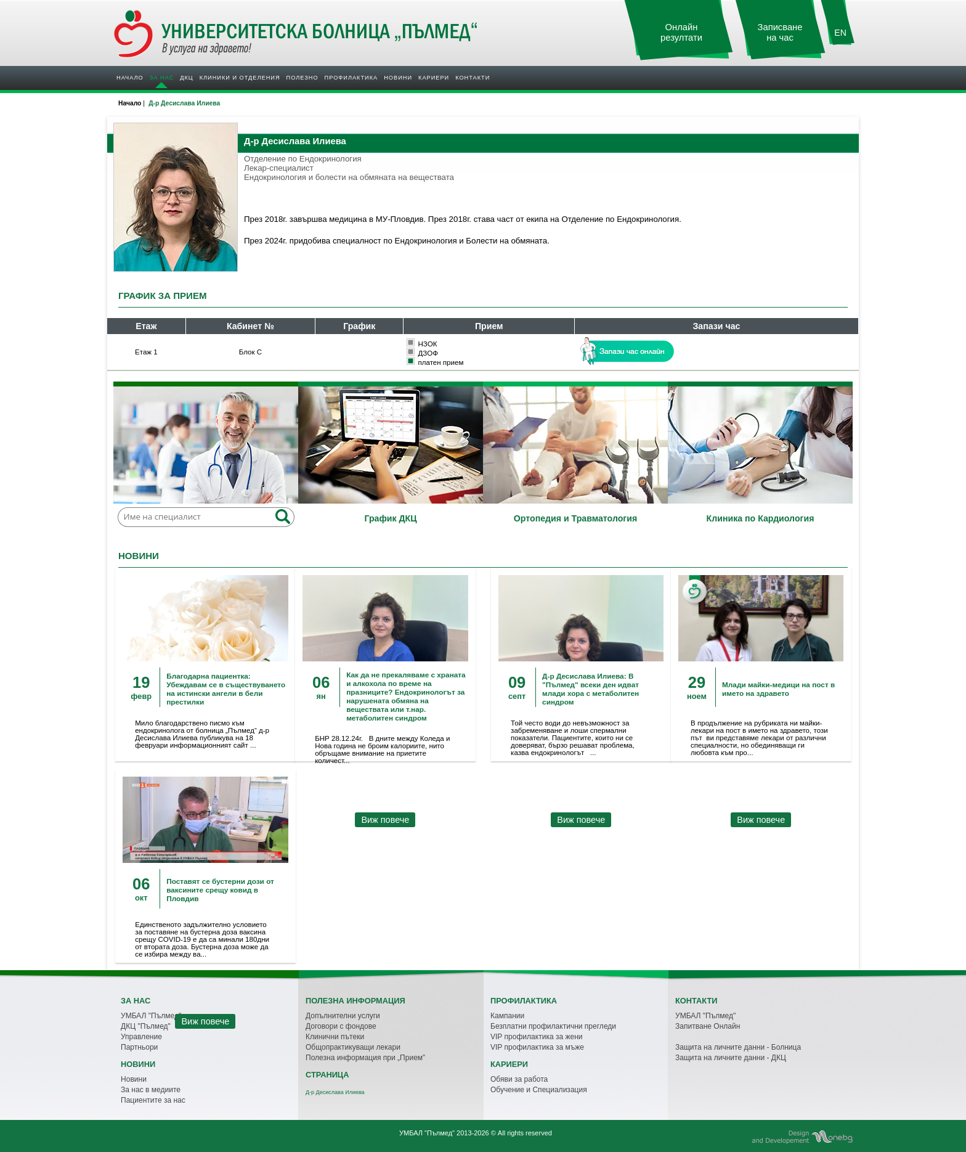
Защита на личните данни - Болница (738, 1047)
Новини (398, 78)
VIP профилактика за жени (536, 1036)
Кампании (507, 1015)
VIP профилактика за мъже (537, 1047)
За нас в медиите (151, 1089)
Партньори (139, 1047)
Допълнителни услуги (343, 1015)
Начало (130, 78)
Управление (141, 1036)
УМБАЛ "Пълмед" (705, 1015)
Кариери (433, 78)
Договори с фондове (341, 1026)
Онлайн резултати (681, 32)
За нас (162, 78)
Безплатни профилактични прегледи (553, 1026)
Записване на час (780, 32)
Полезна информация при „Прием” (365, 1057)
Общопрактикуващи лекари (353, 1047)
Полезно (302, 78)
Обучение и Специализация (538, 1089)
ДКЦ (186, 78)
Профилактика (351, 78)
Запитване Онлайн (707, 1026)
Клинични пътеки (335, 1036)
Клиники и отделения (240, 78)
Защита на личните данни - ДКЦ (730, 1057)
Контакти (472, 78)
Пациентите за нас (153, 1100)
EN (840, 33)
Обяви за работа (519, 1079)
